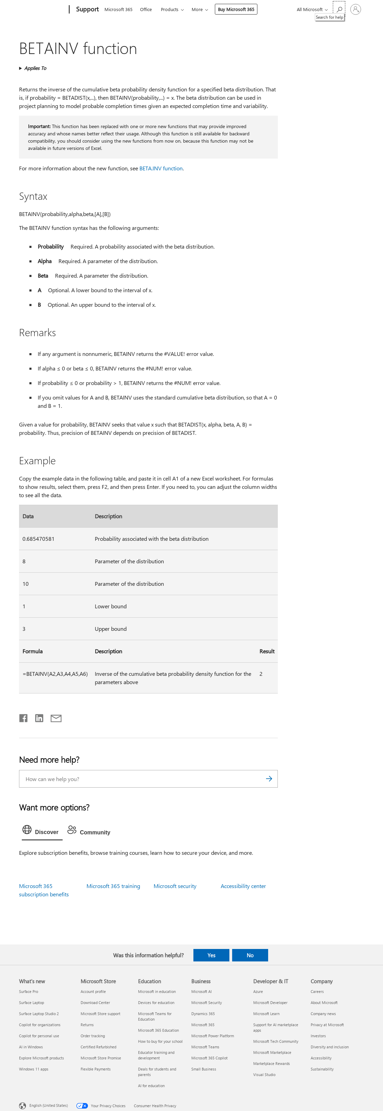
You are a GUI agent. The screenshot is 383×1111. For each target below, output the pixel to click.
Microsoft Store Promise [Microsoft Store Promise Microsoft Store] (101, 1057)
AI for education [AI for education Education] (151, 1085)
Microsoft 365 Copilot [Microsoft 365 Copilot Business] (209, 1057)
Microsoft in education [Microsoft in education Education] (157, 991)
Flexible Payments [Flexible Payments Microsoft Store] (96, 1069)
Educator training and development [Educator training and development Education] (156, 1055)
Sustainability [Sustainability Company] (322, 1069)
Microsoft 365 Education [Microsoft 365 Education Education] (158, 1030)
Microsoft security (175, 885)
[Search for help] (339, 9)
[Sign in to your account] (355, 9)
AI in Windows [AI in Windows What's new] (31, 1046)
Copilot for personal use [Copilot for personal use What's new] (39, 1035)
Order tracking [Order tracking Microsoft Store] (93, 1035)
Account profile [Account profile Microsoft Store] (93, 991)
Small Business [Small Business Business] (203, 1069)
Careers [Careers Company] (317, 991)
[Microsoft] (42, 9)
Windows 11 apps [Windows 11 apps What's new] (33, 1069)
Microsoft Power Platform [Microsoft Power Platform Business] (212, 1035)
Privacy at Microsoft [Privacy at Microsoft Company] (327, 1024)
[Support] (87, 9)
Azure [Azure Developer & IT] (258, 991)
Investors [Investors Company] (318, 1035)
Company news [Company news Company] (323, 1013)
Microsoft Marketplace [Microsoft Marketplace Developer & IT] (272, 1052)
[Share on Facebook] (24, 716)
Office (146, 9)
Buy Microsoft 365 (236, 9)
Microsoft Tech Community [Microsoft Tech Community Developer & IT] (275, 1041)
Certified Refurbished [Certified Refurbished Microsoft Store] (98, 1046)
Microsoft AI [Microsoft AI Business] (201, 991)
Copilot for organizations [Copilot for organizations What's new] (40, 1024)
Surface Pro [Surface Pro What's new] (28, 991)
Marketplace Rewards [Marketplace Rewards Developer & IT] (271, 1063)
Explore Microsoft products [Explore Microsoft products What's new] (41, 1057)
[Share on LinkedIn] (36, 716)
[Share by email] (53, 716)
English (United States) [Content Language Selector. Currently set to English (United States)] (48, 1105)
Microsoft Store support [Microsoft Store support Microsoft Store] (100, 1013)
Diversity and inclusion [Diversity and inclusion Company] (330, 1046)
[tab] (42, 831)
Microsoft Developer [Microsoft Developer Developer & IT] (270, 1002)
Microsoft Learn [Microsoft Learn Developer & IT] (266, 1013)
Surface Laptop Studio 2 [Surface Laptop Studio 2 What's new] (39, 1013)
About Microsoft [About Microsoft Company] (324, 1002)
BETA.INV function (161, 168)
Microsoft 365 (118, 9)
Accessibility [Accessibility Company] (321, 1057)
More (197, 9)
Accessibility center (243, 885)
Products (170, 9)
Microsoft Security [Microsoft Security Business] (206, 1002)
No (250, 955)
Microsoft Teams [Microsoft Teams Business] (205, 1046)
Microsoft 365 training (113, 885)
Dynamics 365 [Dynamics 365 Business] (203, 1013)
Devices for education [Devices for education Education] (156, 1002)
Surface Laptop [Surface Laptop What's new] (31, 1002)
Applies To (35, 68)
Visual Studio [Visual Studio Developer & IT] (264, 1074)
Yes (211, 955)
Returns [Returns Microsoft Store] (87, 1024)
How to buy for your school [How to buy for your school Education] (160, 1041)
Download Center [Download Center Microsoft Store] (95, 1002)
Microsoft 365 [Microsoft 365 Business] (203, 1024)
